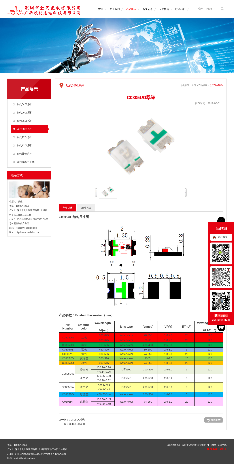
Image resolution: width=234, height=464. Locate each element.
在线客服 (222, 237)
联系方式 (17, 175)
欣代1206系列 (25, 145)
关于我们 (115, 9)
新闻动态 (147, 9)
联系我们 (180, 9)
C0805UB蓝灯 (77, 424)
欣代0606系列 (25, 120)
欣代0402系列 (25, 104)
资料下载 (86, 207)
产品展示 (131, 9)
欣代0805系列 (25, 129)
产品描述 (67, 207)
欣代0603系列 (25, 112)
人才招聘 (164, 9)
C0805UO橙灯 (77, 419)
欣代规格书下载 (26, 161)
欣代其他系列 (24, 153)
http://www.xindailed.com (28, 232)
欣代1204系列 (25, 137)
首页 (100, 9)
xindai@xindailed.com (26, 228)
